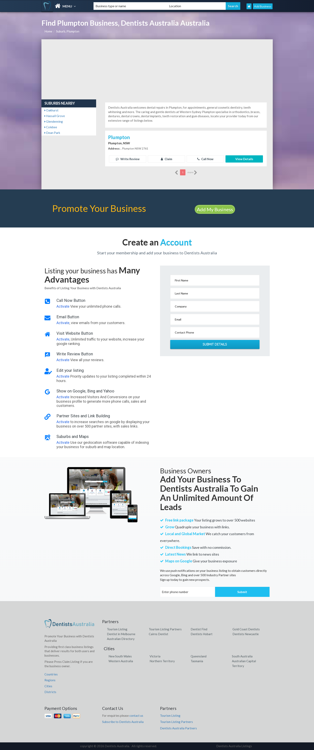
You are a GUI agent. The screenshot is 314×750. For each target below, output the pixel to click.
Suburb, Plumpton (67, 31)
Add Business (262, 6)
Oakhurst (51, 110)
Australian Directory (121, 639)
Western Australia (121, 661)
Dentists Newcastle (245, 634)
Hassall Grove (54, 116)
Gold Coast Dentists (246, 629)
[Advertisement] (157, 69)
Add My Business (215, 209)
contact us (136, 715)
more (192, 172)
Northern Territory (162, 661)
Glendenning (53, 121)
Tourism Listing (117, 629)
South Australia (242, 656)
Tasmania (197, 661)
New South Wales (120, 656)
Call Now (205, 159)
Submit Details (215, 344)
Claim (166, 159)
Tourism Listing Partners (165, 629)
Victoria (155, 656)
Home (48, 31)
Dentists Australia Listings (234, 746)
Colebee (50, 127)
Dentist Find (199, 629)
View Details (244, 159)
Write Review (128, 159)
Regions (49, 680)
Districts (50, 692)
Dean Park (52, 132)
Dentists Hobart (201, 634)
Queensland (198, 656)
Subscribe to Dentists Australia (123, 722)
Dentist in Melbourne (121, 634)
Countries (51, 674)
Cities (48, 686)
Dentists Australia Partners (178, 728)
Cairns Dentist (158, 634)
